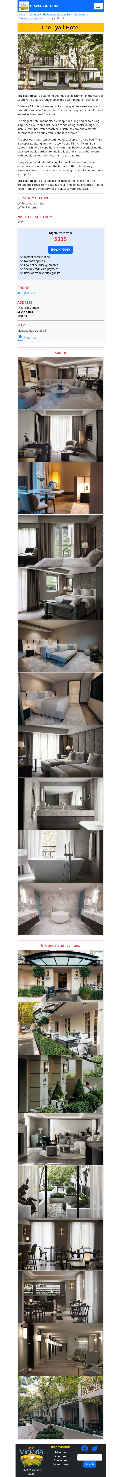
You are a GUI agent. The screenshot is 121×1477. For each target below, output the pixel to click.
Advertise (60, 1452)
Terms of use (60, 1464)
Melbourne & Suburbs (56, 14)
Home (21, 14)
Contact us (60, 1460)
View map (27, 337)
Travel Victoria (39, 6)
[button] (60, 250)
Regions (34, 14)
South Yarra (81, 14)
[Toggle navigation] (98, 6)
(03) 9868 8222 (27, 293)
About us (60, 1456)
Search (89, 1464)
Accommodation (31, 18)
